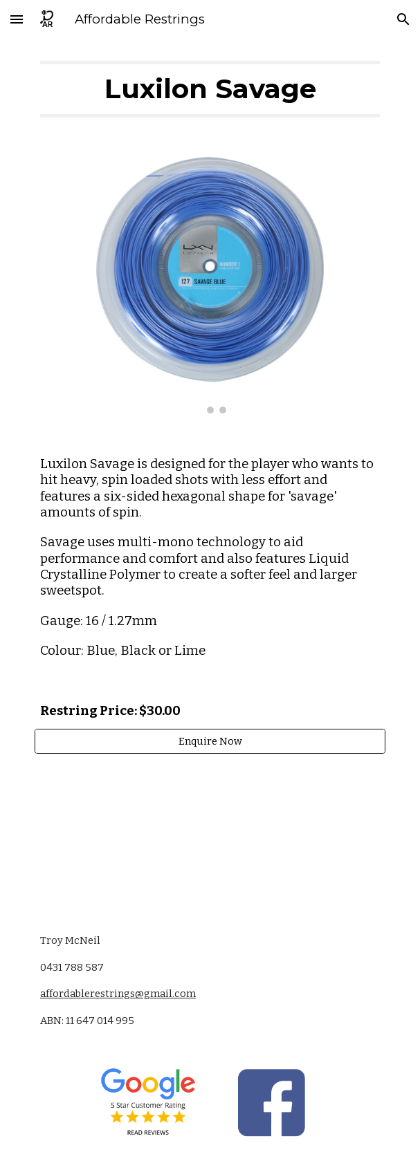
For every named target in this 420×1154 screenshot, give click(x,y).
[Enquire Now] (210, 741)
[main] (210, 89)
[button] (16, 19)
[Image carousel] (210, 284)
